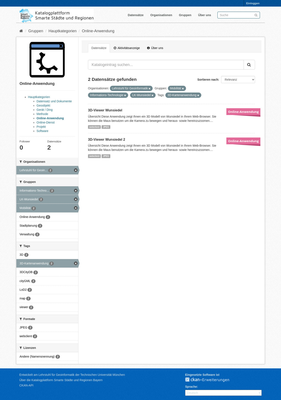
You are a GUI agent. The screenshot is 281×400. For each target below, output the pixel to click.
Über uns (204, 15)
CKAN (210, 379)
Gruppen (185, 15)
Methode (42, 114)
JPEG (106, 127)
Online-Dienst (46, 122)
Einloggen (253, 3)
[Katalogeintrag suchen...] (166, 65)
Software (42, 131)
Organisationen (161, 15)
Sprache (191, 386)
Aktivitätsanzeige (127, 48)
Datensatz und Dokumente (54, 101)
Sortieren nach (207, 79)
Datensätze (135, 15)
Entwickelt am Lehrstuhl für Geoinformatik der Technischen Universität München (72, 374)
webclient (94, 127)
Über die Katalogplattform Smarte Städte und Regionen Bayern (60, 380)
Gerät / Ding (45, 109)
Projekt (41, 126)
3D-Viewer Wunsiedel (105, 110)
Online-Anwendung (98, 31)
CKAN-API (26, 385)
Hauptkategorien (62, 31)
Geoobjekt (43, 105)
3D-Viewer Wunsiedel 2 (106, 139)
